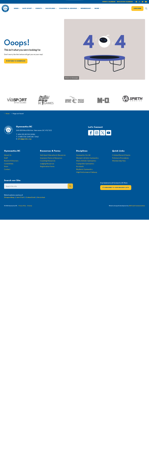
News (16, 8)
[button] (70, 193)
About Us (7, 162)
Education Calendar (125, 1)
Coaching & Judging (68, 8)
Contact (7, 176)
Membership (86, 8)
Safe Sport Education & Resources (53, 162)
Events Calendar (108, 1)
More (97, 8)
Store (6, 173)
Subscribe (137, 8)
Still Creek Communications (137, 205)
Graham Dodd (30, 204)
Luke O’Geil (20, 204)
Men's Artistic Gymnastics (86, 167)
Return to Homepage (15, 61)
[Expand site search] (146, 8)
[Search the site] (38, 193)
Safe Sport (27, 8)
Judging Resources (47, 170)
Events (39, 8)
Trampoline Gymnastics (85, 170)
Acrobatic (80, 173)
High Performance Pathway (86, 179)
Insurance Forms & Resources (51, 165)
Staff (6, 165)
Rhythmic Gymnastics (84, 176)
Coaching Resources (47, 167)
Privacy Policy (22, 205)
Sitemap (29, 205)
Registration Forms (47, 173)
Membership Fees (119, 167)
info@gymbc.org (24, 139)
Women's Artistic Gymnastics (87, 165)
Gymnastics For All (83, 162)
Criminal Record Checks (121, 162)
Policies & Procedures (120, 165)
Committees (8, 170)
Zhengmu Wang (9, 204)
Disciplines (50, 8)
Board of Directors (11, 167)
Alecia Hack (41, 204)
